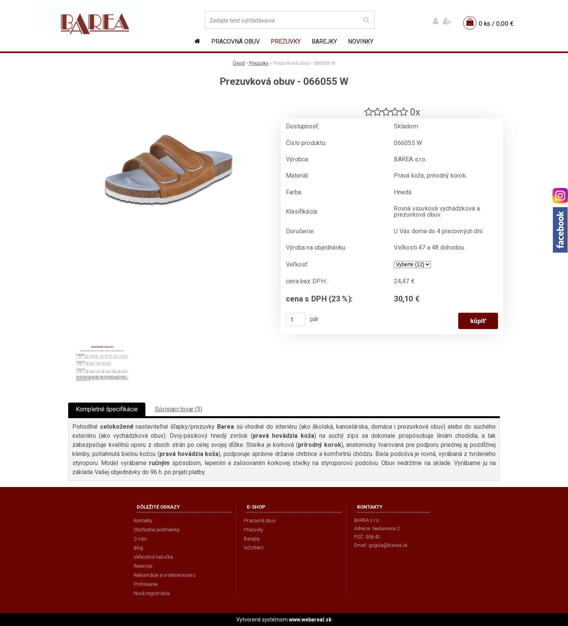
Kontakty (143, 520)
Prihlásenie (146, 584)
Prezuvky (286, 41)
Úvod (239, 63)
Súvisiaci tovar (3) (178, 409)
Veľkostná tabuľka (153, 557)
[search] (366, 20)
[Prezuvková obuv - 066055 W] (168, 100)
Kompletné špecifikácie (107, 409)
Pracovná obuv (235, 41)
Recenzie (143, 566)
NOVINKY (360, 41)
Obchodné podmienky (156, 529)
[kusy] (296, 319)
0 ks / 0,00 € (496, 23)
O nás (140, 539)
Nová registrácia (152, 593)
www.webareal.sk (310, 620)
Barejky (324, 41)
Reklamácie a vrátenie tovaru (164, 575)
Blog (138, 548)
